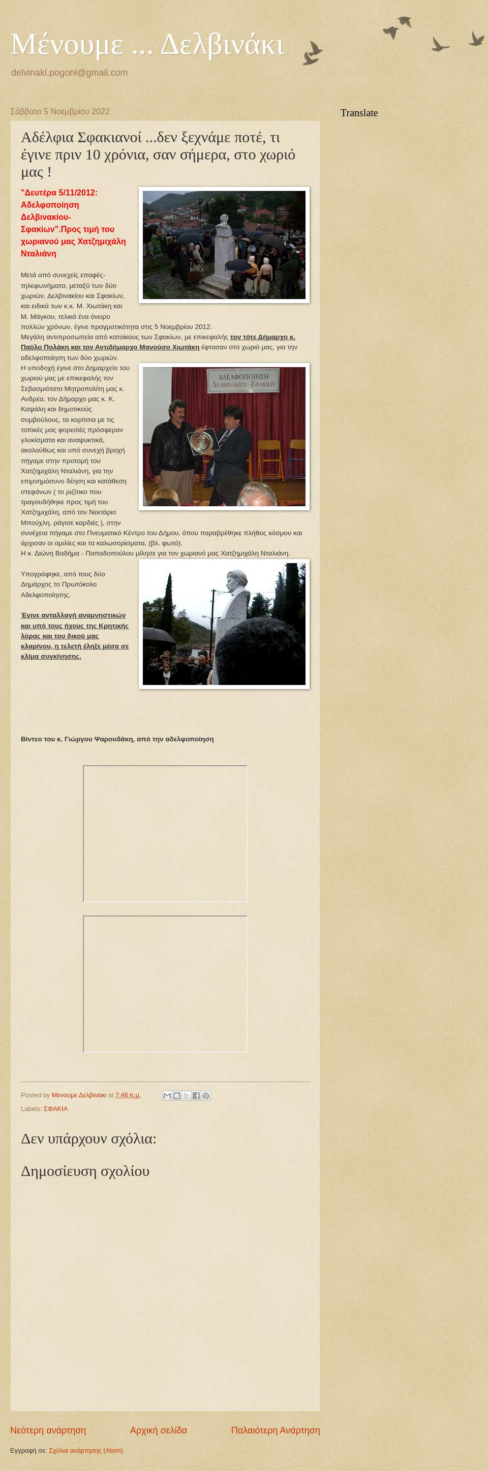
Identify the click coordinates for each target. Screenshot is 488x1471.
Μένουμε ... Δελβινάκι (147, 43)
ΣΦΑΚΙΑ (56, 1109)
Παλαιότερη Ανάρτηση (275, 1430)
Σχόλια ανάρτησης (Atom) (86, 1450)
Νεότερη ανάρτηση (48, 1430)
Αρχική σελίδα (158, 1430)
